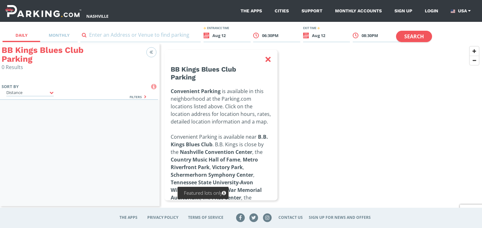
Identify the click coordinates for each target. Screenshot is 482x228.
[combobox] (140, 36)
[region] (321, 128)
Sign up (403, 10)
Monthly (59, 35)
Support (312, 10)
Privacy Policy (162, 217)
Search (414, 36)
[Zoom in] (474, 51)
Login (431, 10)
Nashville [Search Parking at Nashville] (97, 16)
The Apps (251, 10)
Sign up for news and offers (340, 217)
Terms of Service (205, 217)
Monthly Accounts (358, 10)
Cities (282, 10)
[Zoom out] (474, 60)
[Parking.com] (43, 11)
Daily (21, 35)
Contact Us (290, 217)
